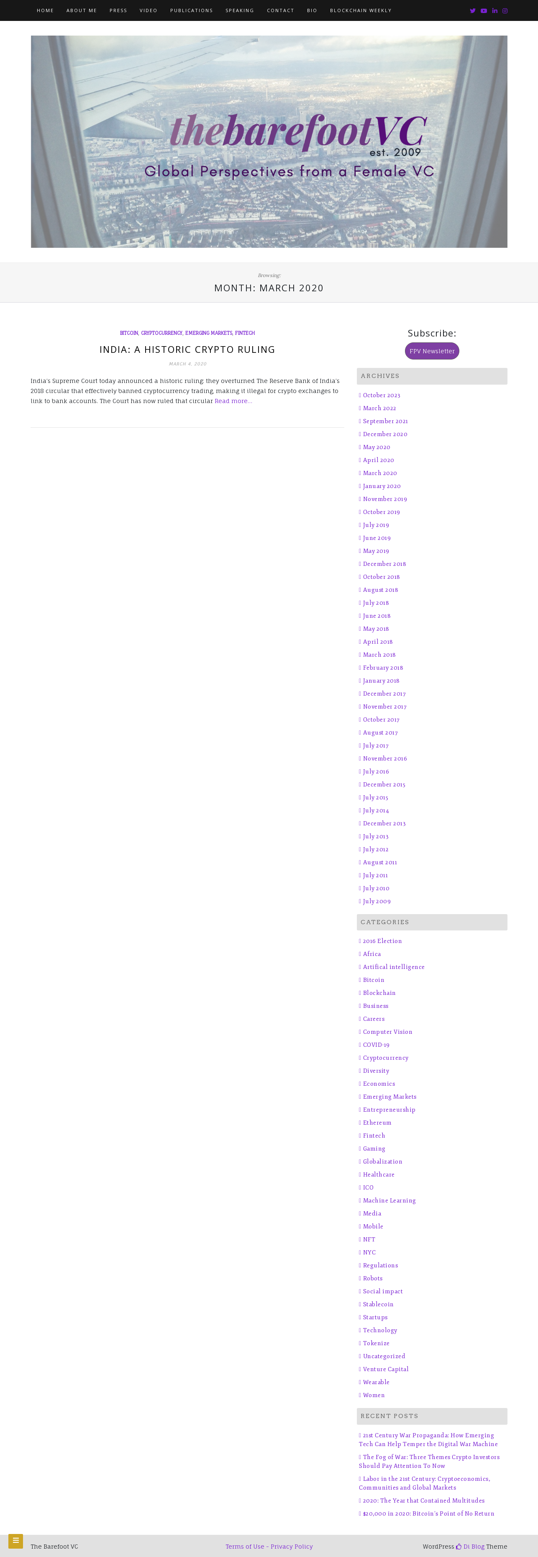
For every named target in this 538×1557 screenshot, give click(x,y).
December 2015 (384, 784)
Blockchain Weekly (361, 10)
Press (118, 10)
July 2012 (376, 849)
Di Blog (470, 1546)
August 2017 (380, 732)
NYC (369, 1252)
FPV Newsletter (432, 351)
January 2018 (381, 680)
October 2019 (381, 512)
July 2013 (376, 836)
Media (372, 1213)
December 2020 (385, 434)
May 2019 (376, 551)
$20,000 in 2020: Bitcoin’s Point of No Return (429, 1513)
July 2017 (376, 745)
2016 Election (382, 941)
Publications (191, 10)
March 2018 (379, 654)
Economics (379, 1083)
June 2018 (377, 615)
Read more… (233, 400)
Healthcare (379, 1174)
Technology (380, 1330)
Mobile (373, 1226)
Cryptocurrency (161, 333)
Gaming (374, 1148)
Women (374, 1395)
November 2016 (385, 758)
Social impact (383, 1291)
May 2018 (376, 628)
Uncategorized (384, 1356)
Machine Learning (389, 1200)
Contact (281, 10)
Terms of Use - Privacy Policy (269, 1546)
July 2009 (377, 901)
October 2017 (381, 719)
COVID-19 (376, 1044)
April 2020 (379, 460)
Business (376, 1006)
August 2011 (380, 862)
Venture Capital (386, 1369)
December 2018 (385, 564)
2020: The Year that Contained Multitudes (424, 1500)
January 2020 (382, 486)
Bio (312, 10)
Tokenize (376, 1343)
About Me (82, 10)
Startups (375, 1317)
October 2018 (381, 577)
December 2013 (384, 823)
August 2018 (381, 590)
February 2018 (383, 667)
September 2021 (385, 421)
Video (149, 10)
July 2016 (376, 771)
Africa (372, 954)
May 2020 (377, 447)
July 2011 (375, 875)
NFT (369, 1239)
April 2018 (378, 641)
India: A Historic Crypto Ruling (188, 349)
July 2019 (376, 525)
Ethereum (377, 1122)
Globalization (383, 1161)
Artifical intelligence (394, 967)
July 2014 (376, 810)
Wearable (376, 1382)
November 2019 (385, 499)
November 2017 (385, 706)
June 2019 (377, 538)
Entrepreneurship (389, 1109)
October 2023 (382, 395)
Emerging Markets (208, 333)
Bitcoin (129, 333)
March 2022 (380, 408)
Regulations (380, 1265)
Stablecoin (378, 1304)
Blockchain (379, 993)
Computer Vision (388, 1031)
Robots (373, 1278)
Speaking (239, 10)
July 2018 (376, 602)
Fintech (245, 333)
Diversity (376, 1070)
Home (45, 10)
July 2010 (376, 888)
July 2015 (376, 797)
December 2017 (384, 693)
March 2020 (380, 473)
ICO (368, 1187)
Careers (374, 1019)
